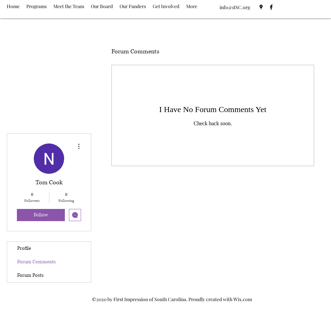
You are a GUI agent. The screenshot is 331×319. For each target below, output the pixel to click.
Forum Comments (36, 262)
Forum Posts (30, 275)
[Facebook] (271, 7)
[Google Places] (261, 7)
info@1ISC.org (235, 7)
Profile (24, 248)
